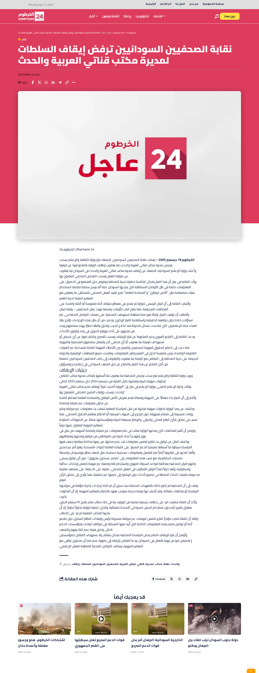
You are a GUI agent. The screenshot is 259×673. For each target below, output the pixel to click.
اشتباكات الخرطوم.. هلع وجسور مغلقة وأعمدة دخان (43, 647)
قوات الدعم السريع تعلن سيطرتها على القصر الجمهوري (97, 649)
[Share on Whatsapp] (48, 85)
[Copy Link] (71, 85)
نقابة (166, 568)
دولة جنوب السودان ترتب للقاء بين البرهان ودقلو (210, 647)
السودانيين (98, 568)
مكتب (158, 568)
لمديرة (149, 568)
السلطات (86, 568)
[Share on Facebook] (33, 85)
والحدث (175, 568)
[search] (217, 16)
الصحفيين (112, 568)
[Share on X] (40, 85)
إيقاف (75, 568)
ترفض (132, 568)
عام (29, 40)
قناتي (140, 568)
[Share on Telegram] (64, 85)
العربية (123, 568)
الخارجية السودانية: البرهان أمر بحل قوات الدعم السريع (155, 647)
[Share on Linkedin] (56, 85)
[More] (79, 85)
